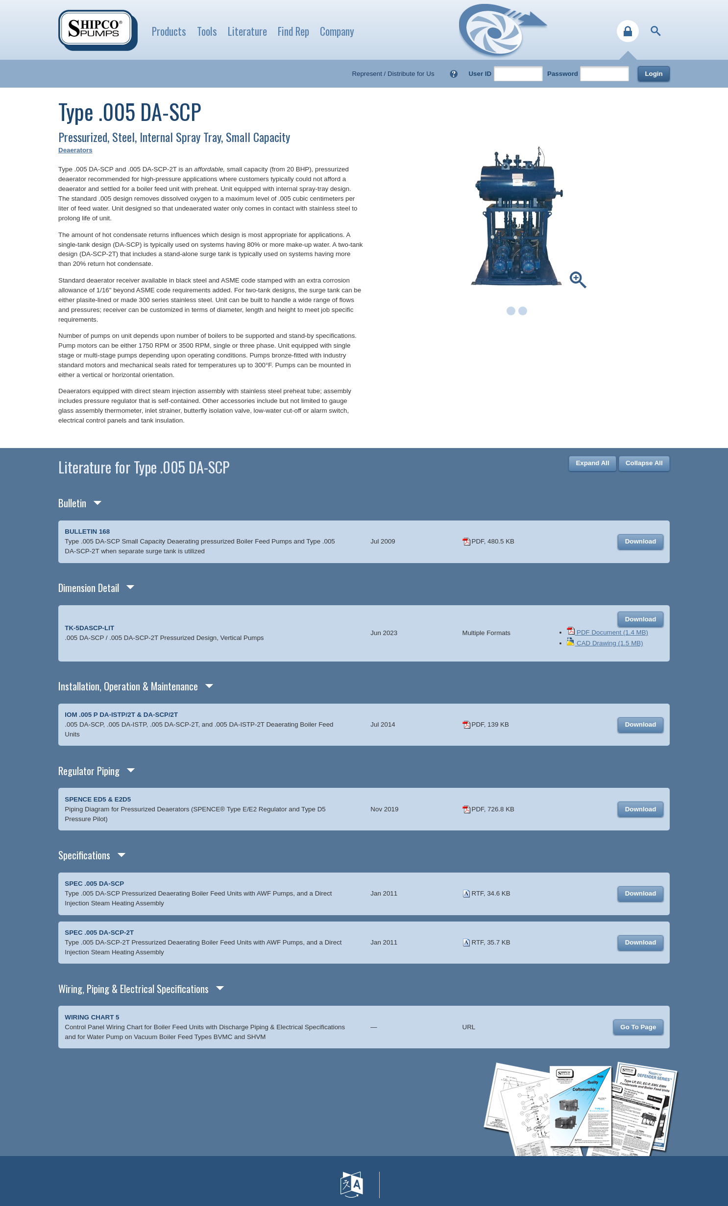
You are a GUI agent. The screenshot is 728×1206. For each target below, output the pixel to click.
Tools (207, 31)
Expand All (592, 463)
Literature (247, 31)
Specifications (84, 854)
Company (337, 31)
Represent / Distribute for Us (393, 73)
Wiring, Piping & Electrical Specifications (133, 988)
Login (653, 73)
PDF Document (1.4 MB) (607, 632)
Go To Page (638, 1027)
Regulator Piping (89, 770)
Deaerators (75, 150)
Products (169, 31)
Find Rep (293, 31)
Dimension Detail (88, 587)
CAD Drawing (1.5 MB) (605, 643)
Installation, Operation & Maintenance (128, 685)
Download (640, 541)
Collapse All (644, 463)
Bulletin (72, 502)
